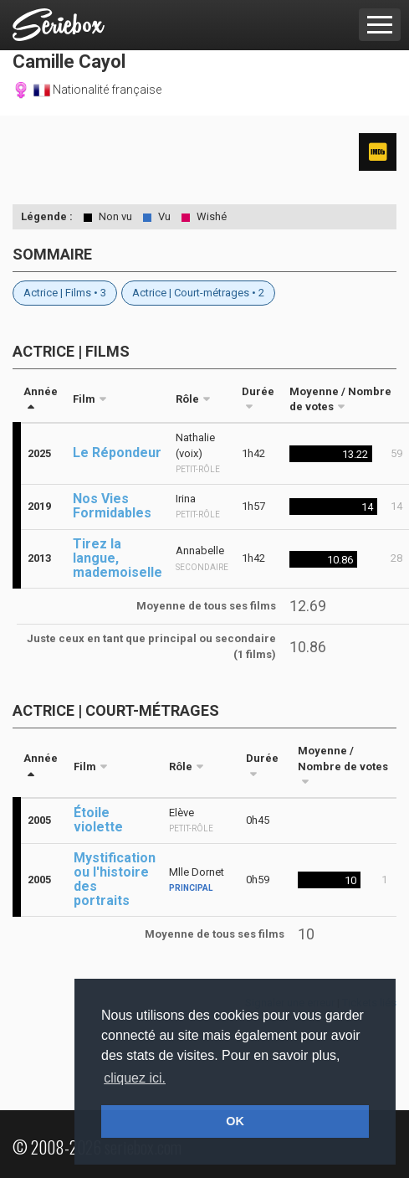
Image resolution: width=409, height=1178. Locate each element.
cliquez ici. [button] (135, 1078)
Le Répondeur (117, 452)
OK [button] (235, 1121)
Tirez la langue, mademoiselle (117, 558)
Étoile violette (98, 819)
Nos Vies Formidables (112, 505)
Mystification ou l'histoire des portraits (115, 879)
